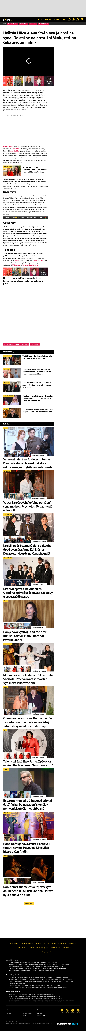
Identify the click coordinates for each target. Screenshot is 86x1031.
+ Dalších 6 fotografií (38, 628)
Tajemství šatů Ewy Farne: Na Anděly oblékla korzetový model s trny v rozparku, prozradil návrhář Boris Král (38, 977)
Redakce (9, 1011)
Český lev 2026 (22, 948)
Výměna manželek (27, 944)
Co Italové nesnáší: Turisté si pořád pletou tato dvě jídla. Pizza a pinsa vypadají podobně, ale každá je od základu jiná (41, 1000)
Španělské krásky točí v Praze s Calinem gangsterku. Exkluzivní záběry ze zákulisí (31, 970)
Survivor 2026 (24, 23)
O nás (8, 1009)
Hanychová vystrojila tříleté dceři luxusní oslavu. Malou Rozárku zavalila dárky (25, 636)
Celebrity (48, 20)
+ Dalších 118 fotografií (39, 585)
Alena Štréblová (8, 146)
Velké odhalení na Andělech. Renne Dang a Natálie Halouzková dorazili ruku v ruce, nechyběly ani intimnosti (27, 463)
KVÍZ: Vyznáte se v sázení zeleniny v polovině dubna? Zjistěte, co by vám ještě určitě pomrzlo (34, 996)
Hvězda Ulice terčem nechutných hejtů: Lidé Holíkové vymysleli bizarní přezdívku (34, 169)
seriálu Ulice (15, 149)
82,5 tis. (81, 19)
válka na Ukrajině (13, 23)
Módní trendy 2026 (42, 948)
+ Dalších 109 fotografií (39, 541)
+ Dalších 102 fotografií (39, 671)
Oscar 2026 (62, 944)
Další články (28, 903)
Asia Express (33, 23)
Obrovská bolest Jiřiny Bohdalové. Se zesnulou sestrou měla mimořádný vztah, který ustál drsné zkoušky (27, 722)
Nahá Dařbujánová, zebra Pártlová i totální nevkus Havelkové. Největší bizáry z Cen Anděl (26, 848)
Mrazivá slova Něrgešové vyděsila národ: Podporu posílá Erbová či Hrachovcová (38, 410)
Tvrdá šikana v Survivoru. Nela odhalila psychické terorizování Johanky (37, 357)
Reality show (67, 948)
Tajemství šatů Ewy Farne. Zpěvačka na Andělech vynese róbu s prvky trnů (28, 763)
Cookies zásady (41, 1009)
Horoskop (57, 20)
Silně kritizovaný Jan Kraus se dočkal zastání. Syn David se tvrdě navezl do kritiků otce (36, 384)
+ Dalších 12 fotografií (38, 757)
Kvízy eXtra (72, 944)
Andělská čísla (40, 944)
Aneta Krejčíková (15, 151)
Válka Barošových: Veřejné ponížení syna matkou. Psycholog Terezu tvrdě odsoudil (27, 506)
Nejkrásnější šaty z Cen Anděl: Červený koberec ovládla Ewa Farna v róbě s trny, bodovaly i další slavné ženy (38, 987)
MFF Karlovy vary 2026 (44, 952)
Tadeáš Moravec (8, 196)
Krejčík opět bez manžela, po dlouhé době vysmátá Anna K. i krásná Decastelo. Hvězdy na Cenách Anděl (27, 549)
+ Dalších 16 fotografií (38, 498)
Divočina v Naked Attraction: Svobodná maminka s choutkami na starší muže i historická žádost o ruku (37, 398)
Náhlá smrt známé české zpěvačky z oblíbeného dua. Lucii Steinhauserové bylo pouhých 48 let (28, 891)
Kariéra (9, 1013)
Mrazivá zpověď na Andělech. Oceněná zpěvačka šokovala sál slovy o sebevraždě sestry (28, 593)
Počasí (32, 948)
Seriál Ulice (14, 944)
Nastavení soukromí (42, 1015)
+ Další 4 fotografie (38, 883)
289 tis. (69, 19)
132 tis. (73, 19)
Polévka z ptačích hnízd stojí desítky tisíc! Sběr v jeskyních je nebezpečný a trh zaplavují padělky (35, 998)
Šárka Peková (19, 115)
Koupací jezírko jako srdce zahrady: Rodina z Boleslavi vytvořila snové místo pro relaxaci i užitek (35, 1002)
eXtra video (26, 344)
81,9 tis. (77, 19)
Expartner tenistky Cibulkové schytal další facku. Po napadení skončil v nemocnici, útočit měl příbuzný (27, 804)
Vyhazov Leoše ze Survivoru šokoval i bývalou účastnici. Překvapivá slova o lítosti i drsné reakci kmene (36, 371)
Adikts (17, 260)
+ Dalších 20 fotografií (39, 840)
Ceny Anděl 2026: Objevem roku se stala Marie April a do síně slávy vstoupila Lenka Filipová (34, 985)
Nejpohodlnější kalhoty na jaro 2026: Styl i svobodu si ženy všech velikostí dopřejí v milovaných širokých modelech (41, 979)
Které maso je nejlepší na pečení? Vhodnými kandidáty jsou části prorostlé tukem (31, 994)
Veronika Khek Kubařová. (30, 265)
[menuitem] (40, 19)
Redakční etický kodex (27, 1011)
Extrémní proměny (43, 23)
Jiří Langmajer (16, 265)
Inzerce (24, 1009)
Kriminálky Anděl (38, 260)
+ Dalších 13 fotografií (38, 455)
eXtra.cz (31, 1023)
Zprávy (40, 20)
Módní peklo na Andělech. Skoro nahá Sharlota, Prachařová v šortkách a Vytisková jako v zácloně (28, 679)
